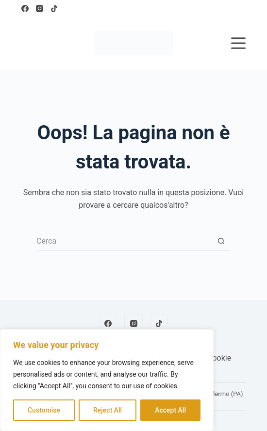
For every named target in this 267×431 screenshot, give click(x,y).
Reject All (107, 410)
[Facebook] (25, 8)
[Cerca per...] (123, 241)
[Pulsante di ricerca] (221, 241)
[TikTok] (54, 8)
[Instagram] (39, 8)
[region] (107, 380)
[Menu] (238, 43)
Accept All (170, 410)
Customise (44, 410)
